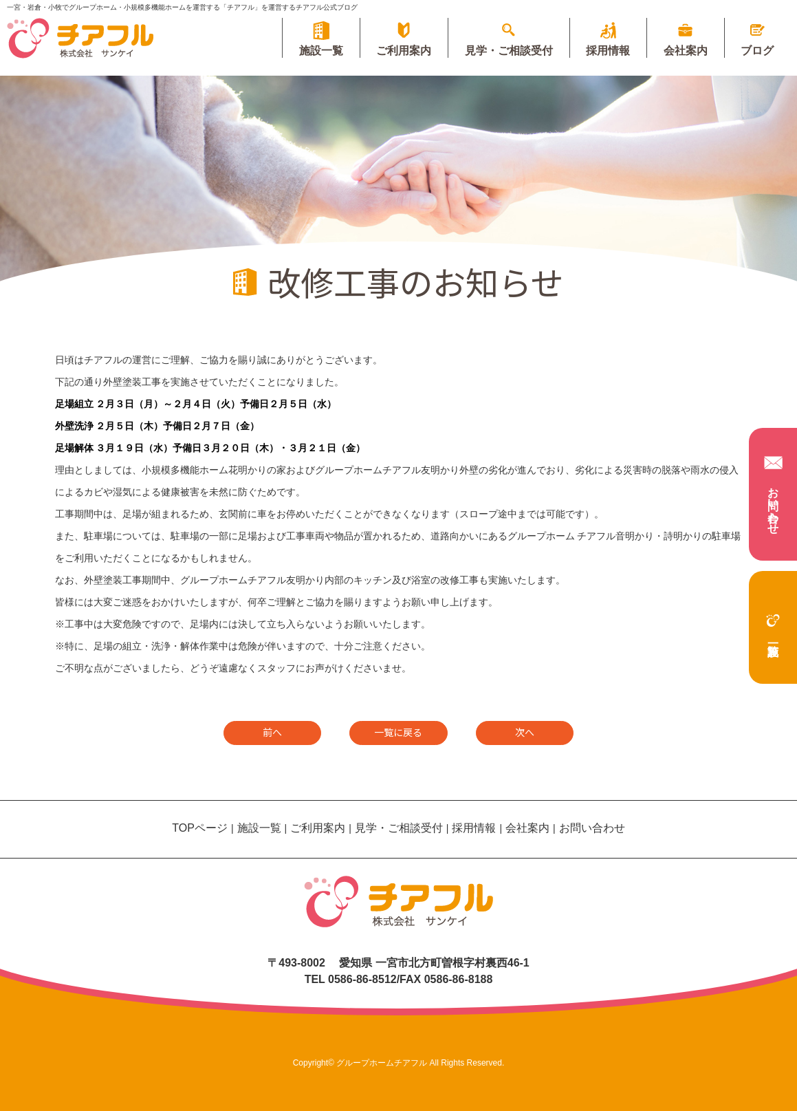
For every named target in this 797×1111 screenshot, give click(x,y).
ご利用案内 (396, 50)
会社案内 (683, 50)
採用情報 (604, 50)
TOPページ (200, 828)
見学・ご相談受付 (503, 50)
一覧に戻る (398, 732)
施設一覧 (773, 620)
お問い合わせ (773, 492)
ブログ (756, 50)
